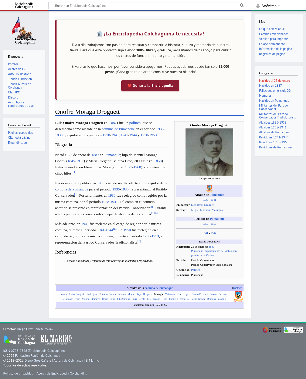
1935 (205, 199)
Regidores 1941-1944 (273, 137)
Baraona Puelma (107, 294)
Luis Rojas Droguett (202, 204)
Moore (131, 294)
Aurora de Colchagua (68, 360)
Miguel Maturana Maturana (207, 209)
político (135, 123)
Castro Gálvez (198, 298)
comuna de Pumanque (118, 129)
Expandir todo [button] (17, 142)
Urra (179, 294)
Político (195, 269)
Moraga (158, 294)
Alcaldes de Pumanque (274, 132)
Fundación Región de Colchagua (37, 355)
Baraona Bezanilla (216, 298)
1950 (205, 223)
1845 (71, 161)
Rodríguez (92, 294)
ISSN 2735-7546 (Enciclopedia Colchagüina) (34, 350)
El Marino (92, 360)
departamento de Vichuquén (221, 250)
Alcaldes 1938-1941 (272, 127)
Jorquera (184, 298)
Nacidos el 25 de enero (274, 80)
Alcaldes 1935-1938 (272, 122)
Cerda (142, 298)
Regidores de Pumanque (275, 147)
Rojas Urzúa (108, 298)
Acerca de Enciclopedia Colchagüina (62, 373)
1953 (213, 223)
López (186, 294)
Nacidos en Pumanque (274, 100)
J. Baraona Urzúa (71, 298)
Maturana (170, 294)
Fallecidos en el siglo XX (275, 90)
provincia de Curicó (202, 255)
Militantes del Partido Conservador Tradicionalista (277, 115)
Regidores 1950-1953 (273, 142)
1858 (158, 161)
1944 (213, 233)
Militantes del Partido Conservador (273, 107)
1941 (213, 199)
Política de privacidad (18, 373)
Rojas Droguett (77, 294)
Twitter (49, 329)
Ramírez (95, 298)
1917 (80, 161)
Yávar (64, 294)
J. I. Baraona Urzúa (127, 298)
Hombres (265, 95)
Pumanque (217, 194)
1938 (58, 135)
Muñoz (85, 298)
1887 (211, 246)
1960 (137, 167)
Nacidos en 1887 (270, 85)
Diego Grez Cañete (30, 329)
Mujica (122, 294)
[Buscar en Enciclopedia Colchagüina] (150, 5)
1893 (128, 167)
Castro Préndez (200, 294)
